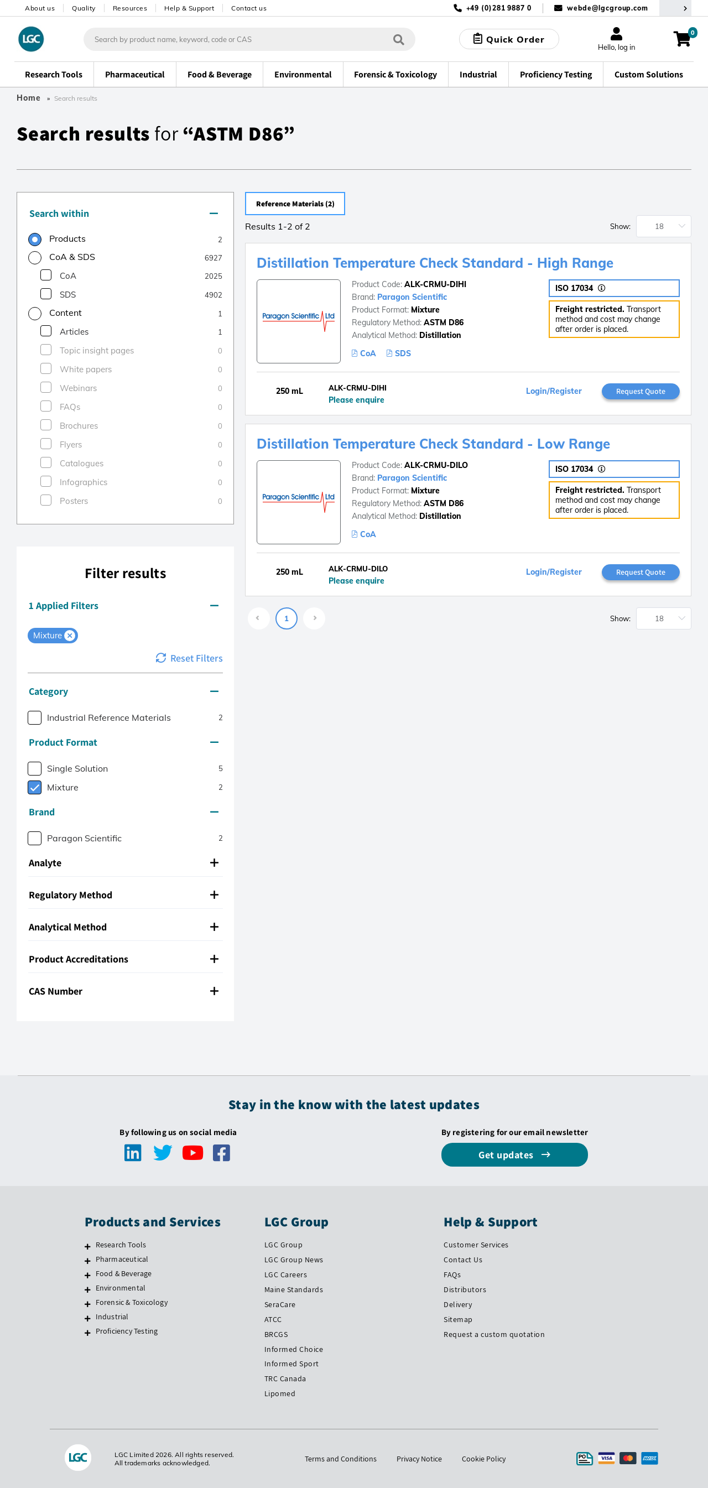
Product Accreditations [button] (123, 959)
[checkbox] (45, 274)
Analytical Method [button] (123, 926)
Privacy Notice (419, 1459)
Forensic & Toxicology (132, 1302)
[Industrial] (88, 1318)
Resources (130, 8)
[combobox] (249, 39)
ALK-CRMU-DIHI (435, 284)
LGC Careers (286, 1274)
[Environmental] (88, 1289)
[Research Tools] (88, 1246)
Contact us (249, 8)
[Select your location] (675, 8)
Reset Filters (189, 658)
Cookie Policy (484, 1459)
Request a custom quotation (494, 1334)
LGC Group (283, 1245)
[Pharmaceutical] (88, 1261)
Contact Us (463, 1260)
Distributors (465, 1289)
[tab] (125, 214)
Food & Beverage (124, 1273)
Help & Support (189, 8)
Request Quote (640, 391)
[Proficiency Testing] (88, 1333)
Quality (84, 8)
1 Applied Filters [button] (123, 605)
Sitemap (458, 1319)
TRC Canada (285, 1378)
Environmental (121, 1288)
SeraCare (280, 1304)
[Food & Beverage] (88, 1275)
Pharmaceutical (122, 1259)
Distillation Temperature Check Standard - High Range (435, 262)
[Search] (398, 39)
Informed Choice (294, 1349)
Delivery (458, 1304)
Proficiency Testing (127, 1331)
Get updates (507, 1154)
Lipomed (280, 1393)
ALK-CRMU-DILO (436, 465)
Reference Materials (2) (298, 204)
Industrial (112, 1316)
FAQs (452, 1274)
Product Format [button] (123, 742)
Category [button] (123, 691)
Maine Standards (294, 1289)
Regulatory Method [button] (123, 894)
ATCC (273, 1319)
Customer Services (476, 1245)
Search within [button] (123, 213)
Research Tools (121, 1245)
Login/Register (554, 391)
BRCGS (276, 1334)
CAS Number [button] (123, 991)
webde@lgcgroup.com (607, 8)
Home (29, 98)
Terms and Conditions (341, 1459)
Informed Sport (291, 1364)
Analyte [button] (123, 862)
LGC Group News (294, 1260)
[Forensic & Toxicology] (88, 1304)
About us (40, 8)
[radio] (57, 240)
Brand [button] (123, 811)
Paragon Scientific (412, 297)
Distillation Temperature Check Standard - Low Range (433, 443)
